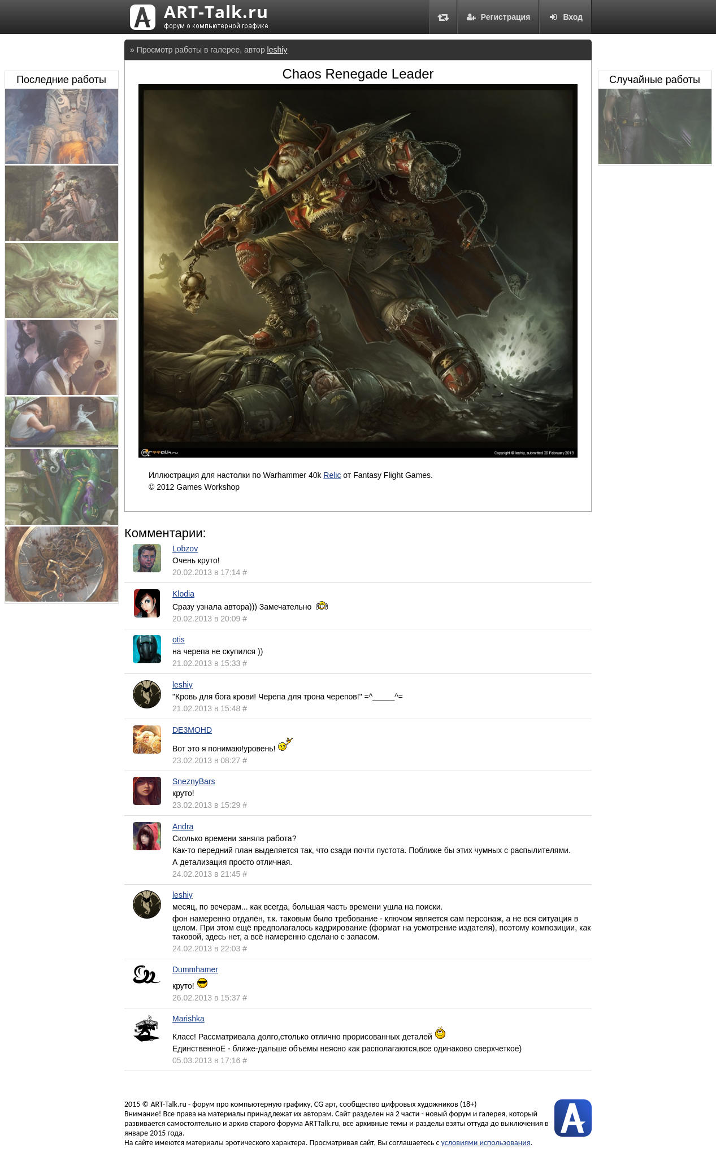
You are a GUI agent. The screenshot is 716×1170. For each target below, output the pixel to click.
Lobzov (185, 548)
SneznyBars (193, 781)
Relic (332, 475)
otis (178, 639)
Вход (565, 16)
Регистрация (498, 16)
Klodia (183, 593)
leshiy (277, 49)
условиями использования (486, 1142)
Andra (182, 826)
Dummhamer (195, 969)
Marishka (188, 1018)
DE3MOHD (192, 729)
